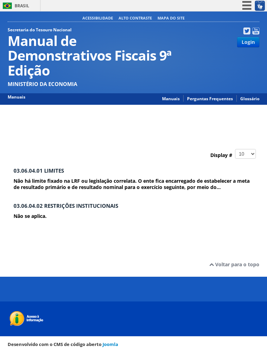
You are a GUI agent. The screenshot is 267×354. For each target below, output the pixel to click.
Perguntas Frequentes (210, 99)
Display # (233, 154)
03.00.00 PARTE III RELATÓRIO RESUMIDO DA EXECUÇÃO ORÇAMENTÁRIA (177, 118)
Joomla (110, 344)
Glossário (249, 99)
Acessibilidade (97, 18)
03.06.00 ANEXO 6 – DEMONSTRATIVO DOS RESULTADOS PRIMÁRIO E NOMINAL (84, 125)
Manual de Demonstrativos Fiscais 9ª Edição (57, 118)
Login (248, 42)
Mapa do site (171, 18)
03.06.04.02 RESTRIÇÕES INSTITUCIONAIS (66, 206)
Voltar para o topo (234, 264)
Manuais (171, 99)
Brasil (22, 6)
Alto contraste (135, 18)
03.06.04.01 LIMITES (39, 170)
